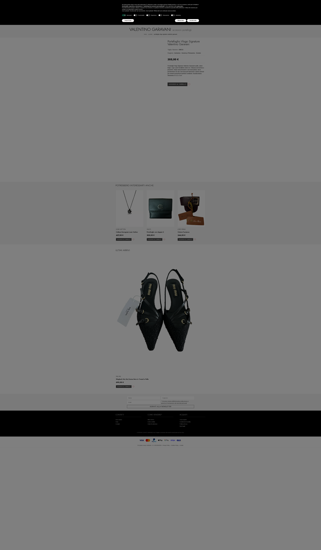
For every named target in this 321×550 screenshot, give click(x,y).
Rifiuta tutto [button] (181, 20)
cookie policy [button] (180, 6)
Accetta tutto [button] (193, 20)
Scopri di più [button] (128, 20)
